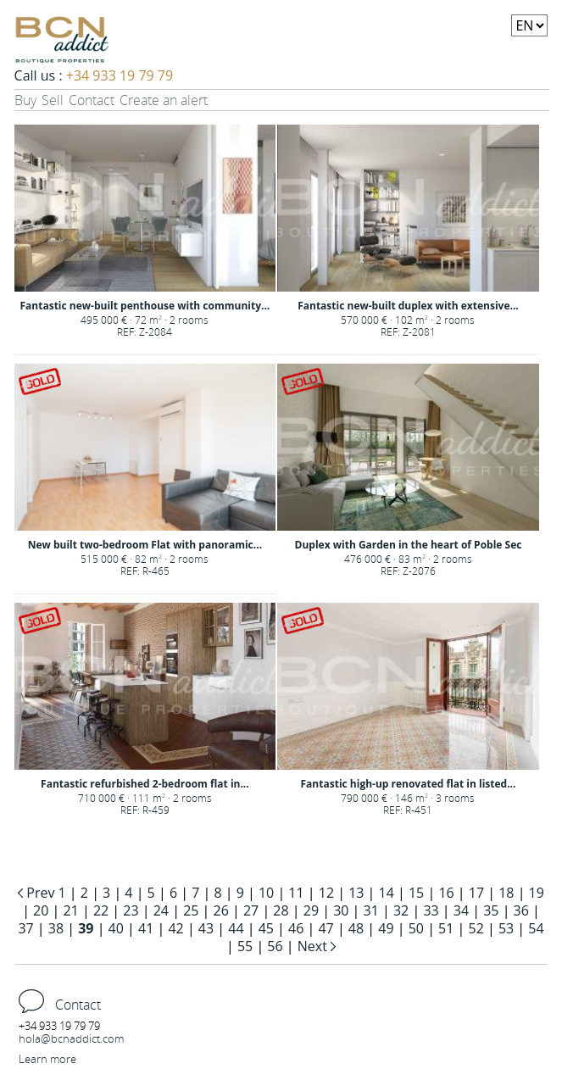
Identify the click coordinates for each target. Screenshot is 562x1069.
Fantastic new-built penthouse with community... (145, 305)
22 (101, 910)
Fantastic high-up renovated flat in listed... (408, 784)
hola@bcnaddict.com (71, 1038)
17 (476, 892)
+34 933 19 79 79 (119, 75)
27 (251, 910)
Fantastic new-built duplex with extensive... (408, 305)
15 (416, 892)
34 (461, 910)
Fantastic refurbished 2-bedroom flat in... (145, 784)
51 (445, 928)
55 (245, 946)
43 (206, 928)
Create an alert (164, 100)
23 (130, 910)
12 (326, 892)
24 (161, 910)
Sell (53, 100)
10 (266, 892)
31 (371, 910)
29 (311, 910)
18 (506, 892)
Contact (91, 100)
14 (386, 892)
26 (221, 910)
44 (235, 928)
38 (56, 928)
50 (416, 928)
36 (521, 910)
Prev (40, 892)
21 (71, 910)
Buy (25, 100)
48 (356, 928)
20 (40, 910)
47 (325, 928)
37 (25, 928)
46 (295, 928)
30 (340, 910)
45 (266, 928)
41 (145, 928)
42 (175, 928)
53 (506, 928)
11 (295, 892)
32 (401, 910)
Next (314, 946)
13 (356, 892)
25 (190, 910)
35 (490, 910)
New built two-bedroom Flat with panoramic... (145, 544)
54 (535, 928)
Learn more (47, 1058)
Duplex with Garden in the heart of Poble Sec (408, 544)
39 (85, 928)
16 (445, 892)
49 (385, 928)
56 (274, 946)
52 (475, 928)
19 (536, 892)
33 (430, 910)
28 (280, 910)
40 (116, 928)
